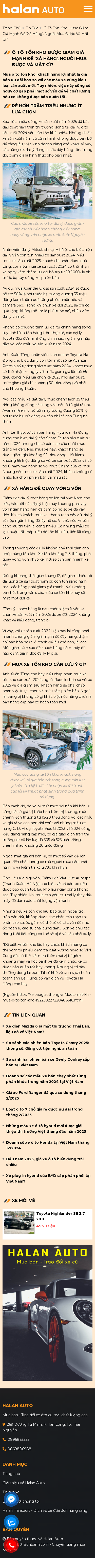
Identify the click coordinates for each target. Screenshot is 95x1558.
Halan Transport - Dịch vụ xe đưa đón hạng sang (45, 1510)
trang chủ (12, 28)
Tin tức (32, 28)
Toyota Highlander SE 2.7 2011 (60, 1216)
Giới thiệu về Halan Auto (24, 1483)
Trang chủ (11, 1473)
